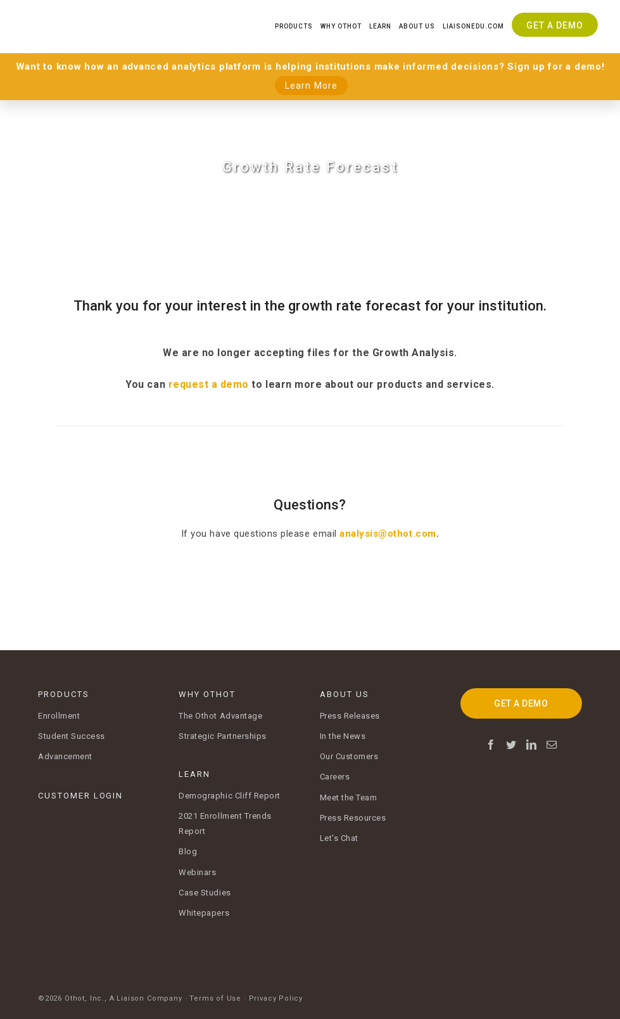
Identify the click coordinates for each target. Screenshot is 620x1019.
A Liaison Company (146, 993)
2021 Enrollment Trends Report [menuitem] (225, 823)
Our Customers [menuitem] (349, 756)
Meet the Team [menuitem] (348, 797)
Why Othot (341, 26)
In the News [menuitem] (343, 736)
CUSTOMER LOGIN (80, 795)
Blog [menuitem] (188, 851)
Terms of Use (215, 993)
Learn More (311, 85)
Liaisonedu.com (473, 26)
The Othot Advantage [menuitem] (220, 716)
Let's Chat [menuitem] (339, 838)
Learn (380, 26)
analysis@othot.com (387, 533)
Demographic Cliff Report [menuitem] (230, 795)
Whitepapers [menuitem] (204, 913)
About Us (417, 26)
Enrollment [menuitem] (59, 716)
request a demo (208, 384)
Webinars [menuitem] (197, 872)
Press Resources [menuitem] (353, 818)
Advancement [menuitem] (65, 756)
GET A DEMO (521, 703)
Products (294, 26)
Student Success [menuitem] (71, 736)
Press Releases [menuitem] (350, 716)
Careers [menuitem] (335, 776)
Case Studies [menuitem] (205, 892)
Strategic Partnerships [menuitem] (223, 736)
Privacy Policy (276, 993)
